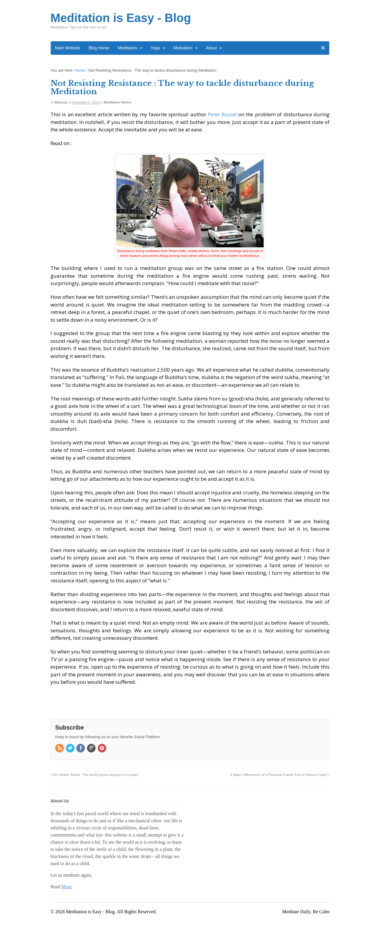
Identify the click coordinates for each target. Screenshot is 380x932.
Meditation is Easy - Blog (120, 17)
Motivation (182, 47)
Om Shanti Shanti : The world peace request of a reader (94, 775)
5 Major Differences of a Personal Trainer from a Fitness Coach (280, 775)
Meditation (127, 47)
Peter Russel (222, 114)
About (211, 47)
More (66, 886)
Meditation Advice (118, 102)
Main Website (67, 47)
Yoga (155, 47)
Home (80, 70)
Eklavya (61, 102)
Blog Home (99, 47)
